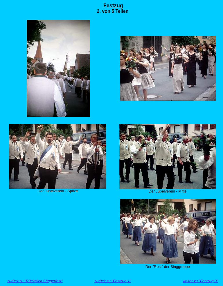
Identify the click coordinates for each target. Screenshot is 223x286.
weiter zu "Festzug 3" (200, 281)
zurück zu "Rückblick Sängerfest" (35, 281)
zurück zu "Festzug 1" (112, 281)
